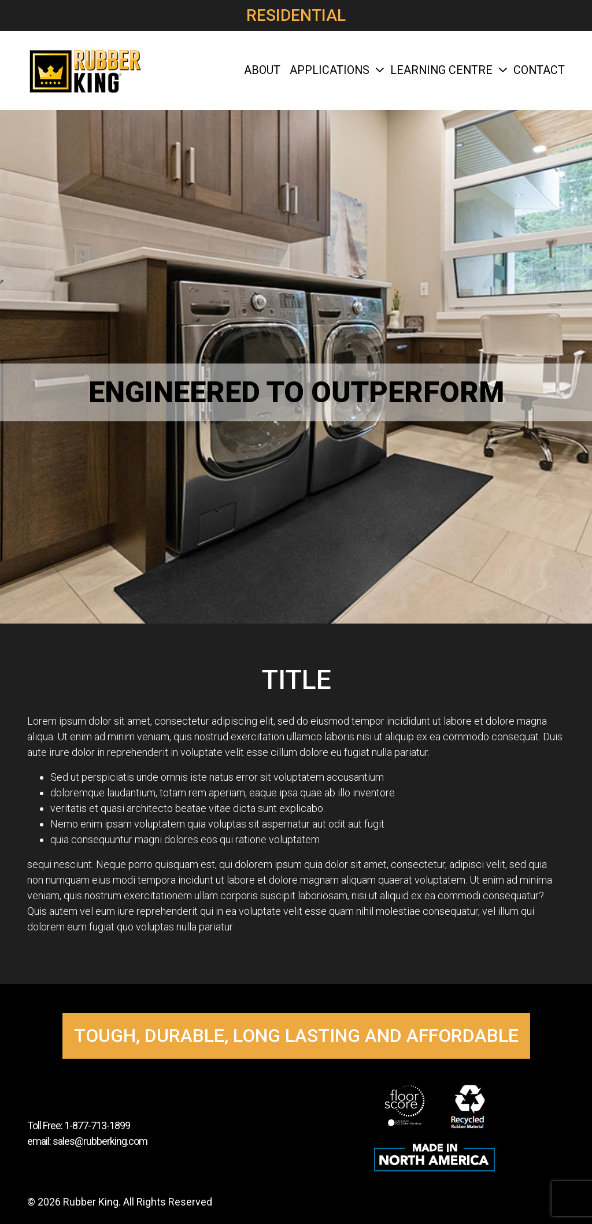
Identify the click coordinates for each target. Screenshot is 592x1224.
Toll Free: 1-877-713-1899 (78, 1125)
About (262, 70)
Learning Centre (447, 70)
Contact (539, 70)
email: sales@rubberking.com (87, 1141)
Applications (335, 70)
